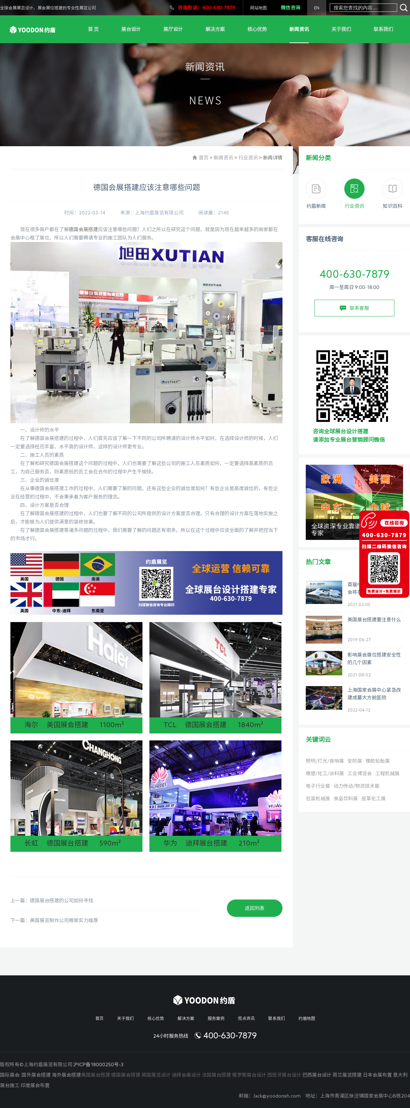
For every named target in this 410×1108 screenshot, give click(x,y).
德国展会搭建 (125, 1074)
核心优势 (257, 29)
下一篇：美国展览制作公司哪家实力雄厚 (54, 920)
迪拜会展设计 (186, 1074)
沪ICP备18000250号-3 (98, 1064)
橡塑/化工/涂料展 (325, 773)
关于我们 (341, 29)
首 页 (93, 29)
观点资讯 (246, 1018)
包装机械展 (318, 798)
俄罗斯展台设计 (249, 1074)
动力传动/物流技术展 (356, 786)
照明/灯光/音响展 (325, 761)
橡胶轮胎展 (378, 761)
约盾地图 (306, 1018)
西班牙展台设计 (284, 1074)
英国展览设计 (156, 1074)
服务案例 (216, 1018)
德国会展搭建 (83, 229)
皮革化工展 (373, 798)
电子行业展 (318, 786)
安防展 (354, 761)
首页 (203, 157)
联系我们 (383, 29)
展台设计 (131, 29)
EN (316, 8)
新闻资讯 (299, 29)
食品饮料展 (346, 798)
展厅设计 (173, 29)
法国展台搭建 (216, 1074)
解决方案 (215, 29)
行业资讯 (248, 157)
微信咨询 (290, 7)
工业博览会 (359, 773)
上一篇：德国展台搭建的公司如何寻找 (51, 900)
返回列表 (254, 908)
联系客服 (354, 308)
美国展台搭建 (95, 1074)
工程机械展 (387, 773)
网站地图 (258, 8)
